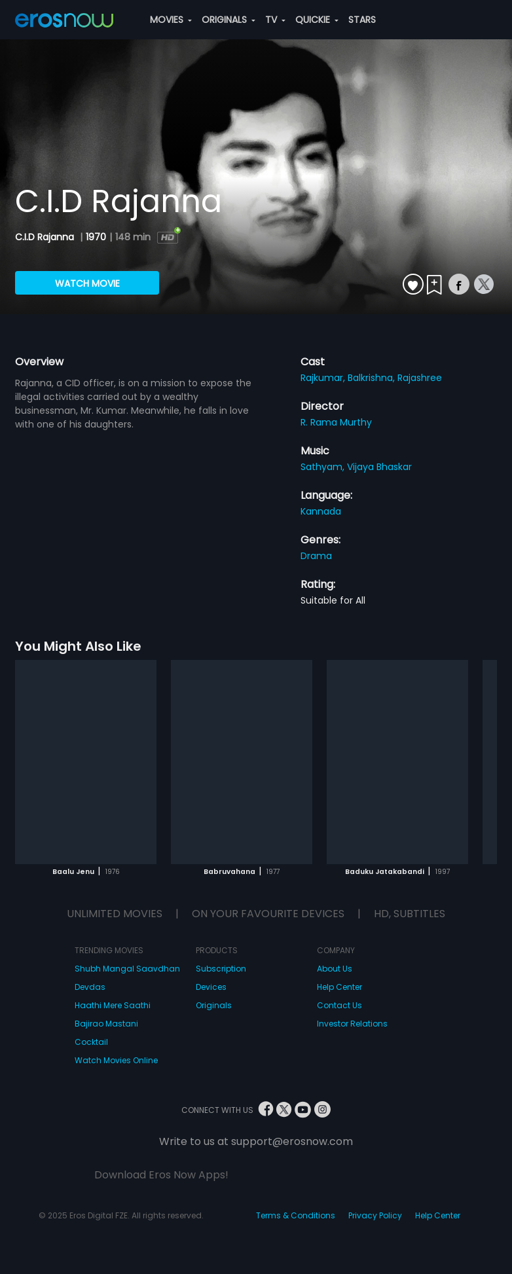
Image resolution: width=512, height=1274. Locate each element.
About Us (334, 968)
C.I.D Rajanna (46, 237)
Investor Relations (352, 1023)
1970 (96, 237)
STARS (362, 19)
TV (275, 19)
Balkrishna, (372, 377)
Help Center (339, 986)
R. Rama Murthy (336, 422)
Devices (211, 986)
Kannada (321, 511)
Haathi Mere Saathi (113, 1005)
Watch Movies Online (116, 1060)
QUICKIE (316, 19)
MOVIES (171, 19)
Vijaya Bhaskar (379, 466)
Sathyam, (324, 466)
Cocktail (91, 1041)
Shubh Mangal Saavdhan (127, 968)
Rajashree (419, 377)
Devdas (90, 986)
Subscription (221, 968)
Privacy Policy (375, 1215)
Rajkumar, (324, 377)
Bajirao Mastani (106, 1023)
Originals (214, 1005)
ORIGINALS (228, 19)
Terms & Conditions (295, 1215)
